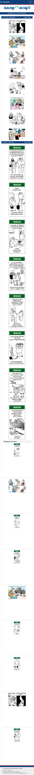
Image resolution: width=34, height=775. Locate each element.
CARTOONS (5, 2)
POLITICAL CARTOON (9, 17)
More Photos (27, 17)
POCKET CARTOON (8, 142)
